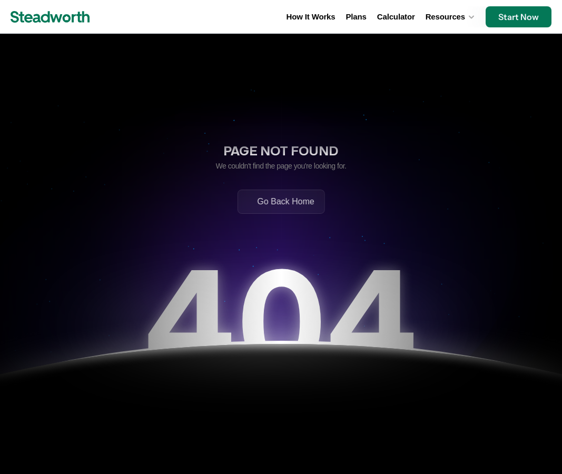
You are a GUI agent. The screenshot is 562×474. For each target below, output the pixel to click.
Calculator (396, 16)
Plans (356, 16)
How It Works (311, 16)
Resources (445, 16)
